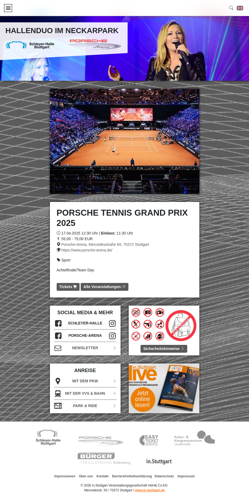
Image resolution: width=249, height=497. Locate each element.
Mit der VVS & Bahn (85, 393)
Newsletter (85, 348)
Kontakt (103, 476)
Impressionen (64, 476)
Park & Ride (85, 405)
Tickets (68, 287)
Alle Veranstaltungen (104, 287)
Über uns (86, 476)
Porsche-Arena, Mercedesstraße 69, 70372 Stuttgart (105, 244)
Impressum (186, 476)
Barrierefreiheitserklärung (132, 476)
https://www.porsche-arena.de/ (86, 250)
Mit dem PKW (85, 381)
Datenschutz (164, 476)
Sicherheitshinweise (164, 348)
